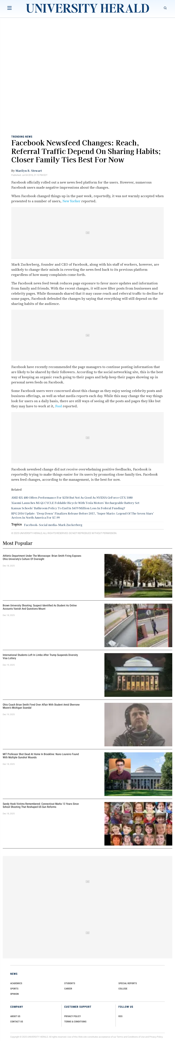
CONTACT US (16, 1021)
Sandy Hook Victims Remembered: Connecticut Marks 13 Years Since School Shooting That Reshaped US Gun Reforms (41, 805)
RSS (120, 1016)
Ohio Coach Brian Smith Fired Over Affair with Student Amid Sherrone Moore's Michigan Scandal (41, 706)
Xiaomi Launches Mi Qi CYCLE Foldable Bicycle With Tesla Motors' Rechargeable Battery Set (75, 503)
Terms (120, 1037)
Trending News (21, 136)
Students (69, 983)
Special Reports (127, 983)
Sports (14, 988)
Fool (58, 406)
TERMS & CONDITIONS (75, 1021)
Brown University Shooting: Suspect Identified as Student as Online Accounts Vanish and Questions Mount (40, 607)
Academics (16, 983)
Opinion (14, 994)
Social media (48, 525)
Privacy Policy (156, 1037)
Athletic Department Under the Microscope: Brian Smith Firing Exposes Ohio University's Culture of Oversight (42, 557)
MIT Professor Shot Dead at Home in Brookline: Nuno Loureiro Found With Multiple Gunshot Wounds (41, 755)
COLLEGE (122, 988)
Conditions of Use (136, 1037)
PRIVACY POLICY (72, 1016)
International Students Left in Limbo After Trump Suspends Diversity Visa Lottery (40, 656)
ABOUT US (15, 1016)
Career (68, 988)
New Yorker (71, 201)
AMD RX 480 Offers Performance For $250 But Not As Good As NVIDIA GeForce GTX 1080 (72, 497)
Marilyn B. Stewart (29, 170)
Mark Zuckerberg (70, 525)
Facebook (30, 525)
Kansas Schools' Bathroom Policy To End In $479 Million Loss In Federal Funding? (68, 508)
